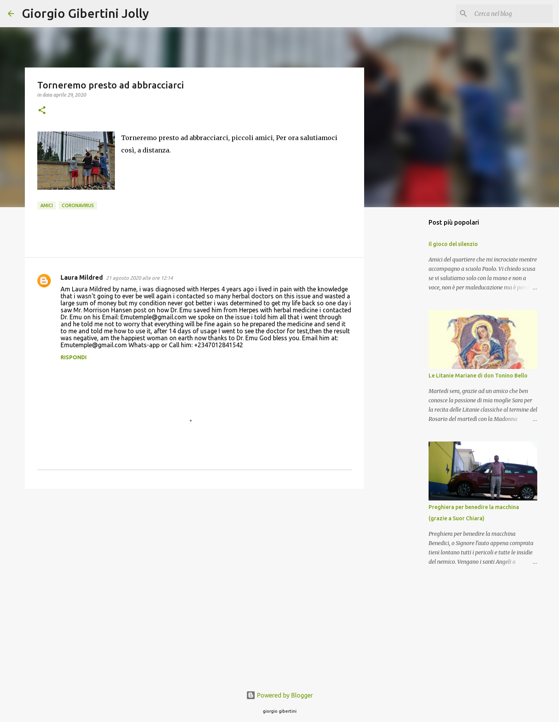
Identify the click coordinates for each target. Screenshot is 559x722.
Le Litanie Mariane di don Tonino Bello (478, 375)
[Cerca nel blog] (512, 13)
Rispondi (74, 357)
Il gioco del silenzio (453, 244)
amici (46, 205)
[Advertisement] (194, 554)
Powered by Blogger (279, 695)
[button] (42, 111)
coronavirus (78, 205)
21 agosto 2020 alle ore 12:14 (139, 277)
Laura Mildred (82, 277)
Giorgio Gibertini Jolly (85, 13)
